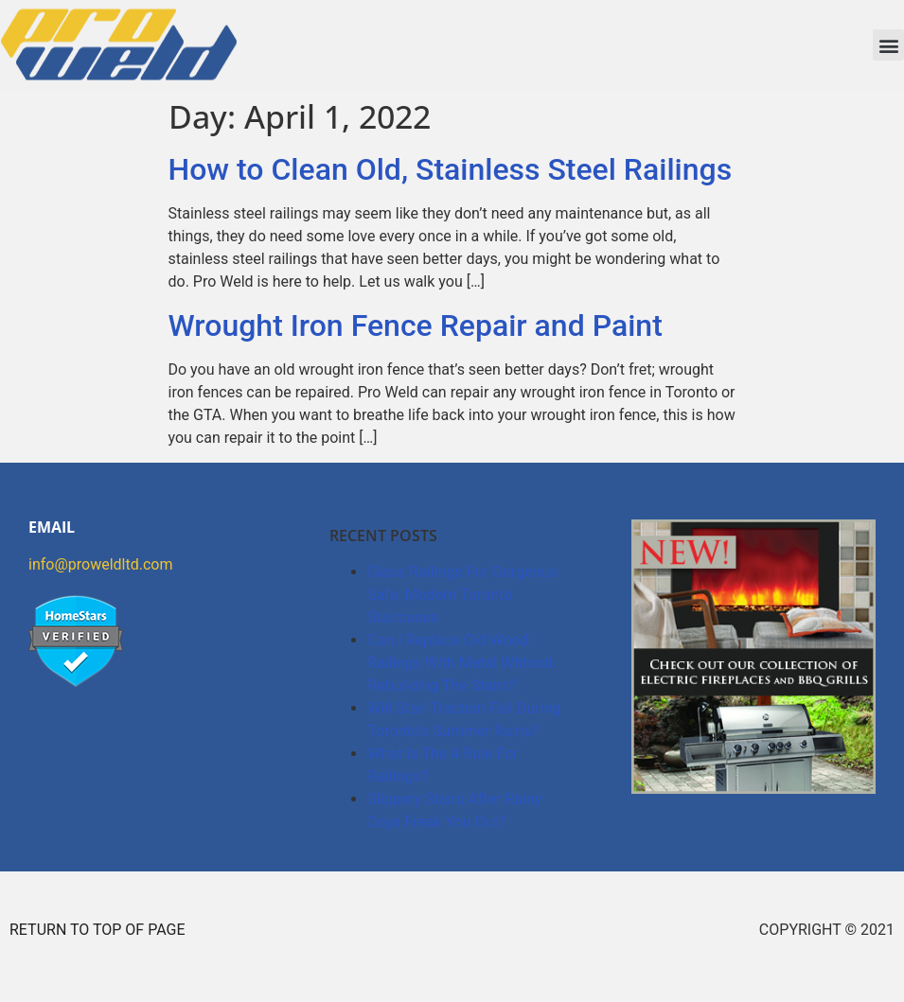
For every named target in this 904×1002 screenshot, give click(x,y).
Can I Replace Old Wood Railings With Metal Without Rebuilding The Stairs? (460, 662)
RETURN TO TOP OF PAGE (97, 930)
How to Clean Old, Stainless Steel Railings (450, 169)
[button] (888, 45)
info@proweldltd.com (100, 564)
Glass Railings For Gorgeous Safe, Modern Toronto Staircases (462, 594)
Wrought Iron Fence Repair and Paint (415, 325)
